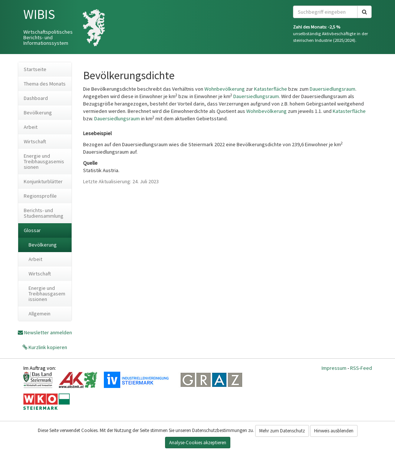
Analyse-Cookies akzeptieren (197, 442)
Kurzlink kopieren (47, 347)
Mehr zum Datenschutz (282, 431)
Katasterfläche (270, 89)
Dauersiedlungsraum (332, 89)
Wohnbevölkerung (224, 89)
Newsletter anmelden (48, 332)
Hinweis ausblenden (333, 431)
